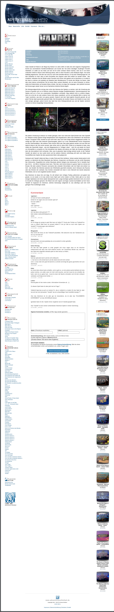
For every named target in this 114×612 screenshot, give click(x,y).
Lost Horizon (8, 300)
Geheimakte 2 (8, 299)
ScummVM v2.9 (102, 343)
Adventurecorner (9, 482)
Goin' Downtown (9, 399)
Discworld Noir (8, 189)
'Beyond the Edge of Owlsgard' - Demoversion (102, 499)
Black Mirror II (8, 326)
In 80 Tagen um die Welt (10, 402)
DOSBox (102, 267)
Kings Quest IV (8, 153)
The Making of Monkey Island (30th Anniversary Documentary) (102, 580)
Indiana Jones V (9, 59)
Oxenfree (7, 335)
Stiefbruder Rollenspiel (102, 164)
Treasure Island (8, 467)
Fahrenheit (7, 395)
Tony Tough (7, 464)
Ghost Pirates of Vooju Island (12, 398)
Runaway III (8, 312)
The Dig (7, 76)
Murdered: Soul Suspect (10, 333)
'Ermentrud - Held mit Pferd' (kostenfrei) (102, 479)
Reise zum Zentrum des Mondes (13, 428)
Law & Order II (8, 408)
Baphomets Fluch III (10, 91)
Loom (6, 62)
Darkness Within (9, 372)
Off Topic (7, 40)
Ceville (6, 366)
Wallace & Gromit (9, 258)
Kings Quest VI (8, 156)
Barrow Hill (7, 363)
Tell (6, 450)
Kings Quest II (8, 150)
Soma (6, 336)
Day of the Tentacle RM (10, 52)
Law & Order (8, 407)
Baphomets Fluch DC (10, 88)
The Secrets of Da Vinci (10, 459)
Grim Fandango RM (9, 53)
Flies (6, 396)
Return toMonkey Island (102, 66)
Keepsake (7, 405)
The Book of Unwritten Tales (11, 338)
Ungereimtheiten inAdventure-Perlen (102, 208)
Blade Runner (8, 135)
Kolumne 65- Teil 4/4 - (102, 104)
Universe (7, 472)
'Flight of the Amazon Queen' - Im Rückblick (102, 537)
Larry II (6, 162)
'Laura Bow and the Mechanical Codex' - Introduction (102, 363)
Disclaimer (63, 607)
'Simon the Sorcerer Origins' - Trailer (102, 441)
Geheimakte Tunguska (10, 297)
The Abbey (7, 452)
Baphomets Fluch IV (10, 92)
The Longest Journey (10, 213)
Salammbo (7, 431)
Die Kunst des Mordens (10, 380)
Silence (6, 272)
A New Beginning (9, 269)
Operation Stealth (9, 127)
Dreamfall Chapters (9, 216)
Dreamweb (7, 387)
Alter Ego (7, 356)
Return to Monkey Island (11, 227)
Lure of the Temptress (10, 98)
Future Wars (8, 125)
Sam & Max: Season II (10, 254)
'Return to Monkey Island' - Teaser (102, 518)
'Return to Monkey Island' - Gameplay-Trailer (102, 421)
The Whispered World (10, 273)
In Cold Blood (8, 97)
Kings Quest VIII (9, 159)
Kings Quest (8, 149)
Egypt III (7, 389)
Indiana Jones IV (9, 58)
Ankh (6, 282)
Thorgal (7, 462)
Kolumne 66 (102, 84)
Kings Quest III (8, 152)
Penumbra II (8, 423)
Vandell (6, 473)
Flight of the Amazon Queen (11, 332)
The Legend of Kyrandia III (11, 140)
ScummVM (102, 246)
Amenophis (7, 357)
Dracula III (7, 386)
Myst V (6, 204)
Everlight (7, 392)
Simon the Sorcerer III (10, 112)
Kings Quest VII (8, 158)
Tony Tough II (8, 466)
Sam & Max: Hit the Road (11, 74)
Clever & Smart (8, 368)
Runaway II (7, 311)
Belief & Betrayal (9, 365)
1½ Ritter (7, 267)
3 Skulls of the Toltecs (10, 351)
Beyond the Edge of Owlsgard (12, 322)
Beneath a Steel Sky (10, 95)
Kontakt (69, 607)
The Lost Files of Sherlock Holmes (13, 456)
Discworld (7, 186)
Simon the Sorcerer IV (10, 113)
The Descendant (9, 453)
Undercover (8, 470)
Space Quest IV (8, 175)
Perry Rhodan (8, 425)
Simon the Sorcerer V (10, 115)
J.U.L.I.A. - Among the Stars (11, 404)
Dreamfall (7, 215)
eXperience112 (8, 393)
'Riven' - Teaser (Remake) (102, 382)
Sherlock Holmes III (9, 437)
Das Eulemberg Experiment (11, 374)
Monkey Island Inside (10, 483)
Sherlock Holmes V (9, 440)
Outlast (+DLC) (8, 419)
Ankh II (6, 284)
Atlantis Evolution (9, 359)
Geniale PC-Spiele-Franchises (102, 142)
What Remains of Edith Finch (12, 341)
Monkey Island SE (9, 67)
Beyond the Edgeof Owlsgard (102, 47)
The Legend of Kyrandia (10, 137)
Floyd (6, 107)
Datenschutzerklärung (64, 347)
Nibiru (6, 414)
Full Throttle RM (9, 55)
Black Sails (7, 287)
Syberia (7, 449)
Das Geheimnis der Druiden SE (12, 375)
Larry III (7, 164)
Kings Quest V (8, 155)
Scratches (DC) (8, 434)
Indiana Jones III (9, 56)
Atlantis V (7, 360)
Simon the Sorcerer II (10, 110)
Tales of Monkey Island (10, 257)
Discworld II (8, 188)
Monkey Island (8, 65)
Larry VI (7, 168)
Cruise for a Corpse (9, 124)
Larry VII (7, 170)
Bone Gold (7, 251)
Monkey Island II (9, 68)
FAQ (6, 43)
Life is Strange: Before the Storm (13, 237)
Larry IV (7, 165)
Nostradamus (8, 417)
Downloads (7, 41)
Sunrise (7, 447)
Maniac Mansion (9, 64)
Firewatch (7, 330)
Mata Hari (7, 411)
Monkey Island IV (9, 73)
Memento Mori (8, 413)
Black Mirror (8, 324)
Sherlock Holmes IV (9, 438)
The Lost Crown (9, 455)
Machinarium (8, 410)
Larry (6, 161)
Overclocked (8, 420)
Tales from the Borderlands (11, 255)
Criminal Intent (8, 369)
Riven (6, 200)
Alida (6, 353)
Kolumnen (7, 38)
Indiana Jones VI (9, 61)
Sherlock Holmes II (9, 435)
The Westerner (8, 461)
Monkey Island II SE (10, 70)
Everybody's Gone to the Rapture (13, 329)
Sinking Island (8, 441)
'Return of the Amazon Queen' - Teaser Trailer (102, 460)
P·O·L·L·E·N (8, 426)
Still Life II (7, 446)
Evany (6, 390)
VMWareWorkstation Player (102, 289)
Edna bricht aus (8, 270)
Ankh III (7, 285)
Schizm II (7, 432)
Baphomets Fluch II (9, 89)
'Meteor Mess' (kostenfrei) (102, 401)
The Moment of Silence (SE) (11, 339)
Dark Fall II (7, 371)
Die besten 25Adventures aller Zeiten (102, 185)
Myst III (6, 201)
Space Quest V (8, 176)
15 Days (7, 349)
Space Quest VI (8, 178)
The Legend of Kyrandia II (11, 138)
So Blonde (7, 443)
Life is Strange (8, 236)
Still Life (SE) (8, 444)
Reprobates (8, 429)
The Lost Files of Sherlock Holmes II (13, 458)
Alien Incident (8, 354)
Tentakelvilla (8, 485)
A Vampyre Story (9, 321)
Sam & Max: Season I (10, 252)
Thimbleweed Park (9, 225)
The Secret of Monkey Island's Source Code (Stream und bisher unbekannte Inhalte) (102, 558)
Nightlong (7, 416)
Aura (6, 362)
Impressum (46, 607)
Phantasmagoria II (9, 172)
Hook (6, 401)
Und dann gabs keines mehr (11, 469)
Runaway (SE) (8, 309)
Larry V (6, 167)
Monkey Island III (9, 71)
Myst (6, 198)
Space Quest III (8, 173)
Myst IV (6, 203)
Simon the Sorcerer (9, 109)
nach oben (57, 604)
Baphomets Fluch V (9, 94)
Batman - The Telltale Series (11, 249)
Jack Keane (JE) (9, 288)
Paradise (7, 422)
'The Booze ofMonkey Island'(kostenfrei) (102, 325)
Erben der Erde (8, 327)
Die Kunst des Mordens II (11, 381)
